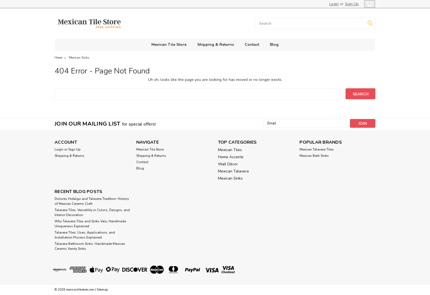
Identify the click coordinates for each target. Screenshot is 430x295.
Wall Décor (228, 164)
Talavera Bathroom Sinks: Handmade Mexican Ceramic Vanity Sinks (90, 246)
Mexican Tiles (230, 149)
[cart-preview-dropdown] (368, 4)
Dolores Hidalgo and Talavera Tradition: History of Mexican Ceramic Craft (92, 201)
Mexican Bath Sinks (314, 156)
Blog (274, 44)
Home (58, 58)
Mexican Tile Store (168, 44)
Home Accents (231, 157)
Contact (252, 44)
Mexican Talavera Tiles (316, 149)
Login (334, 4)
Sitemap (102, 290)
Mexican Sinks (79, 58)
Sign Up (352, 4)
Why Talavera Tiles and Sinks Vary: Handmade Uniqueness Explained (90, 223)
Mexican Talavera (233, 171)
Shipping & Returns (215, 44)
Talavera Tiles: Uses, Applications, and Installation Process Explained (85, 235)
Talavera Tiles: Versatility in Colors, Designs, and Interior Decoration (92, 212)
